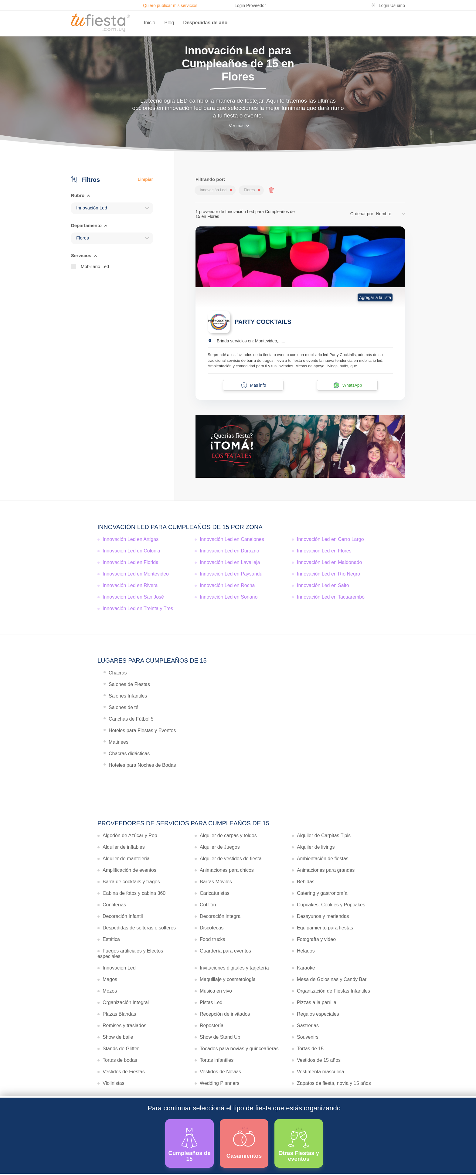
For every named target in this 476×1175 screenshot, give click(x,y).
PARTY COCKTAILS (263, 321)
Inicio (149, 22)
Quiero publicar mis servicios (170, 5)
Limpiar (145, 179)
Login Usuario (392, 5)
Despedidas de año (205, 22)
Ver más (236, 125)
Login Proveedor (250, 5)
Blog (169, 22)
